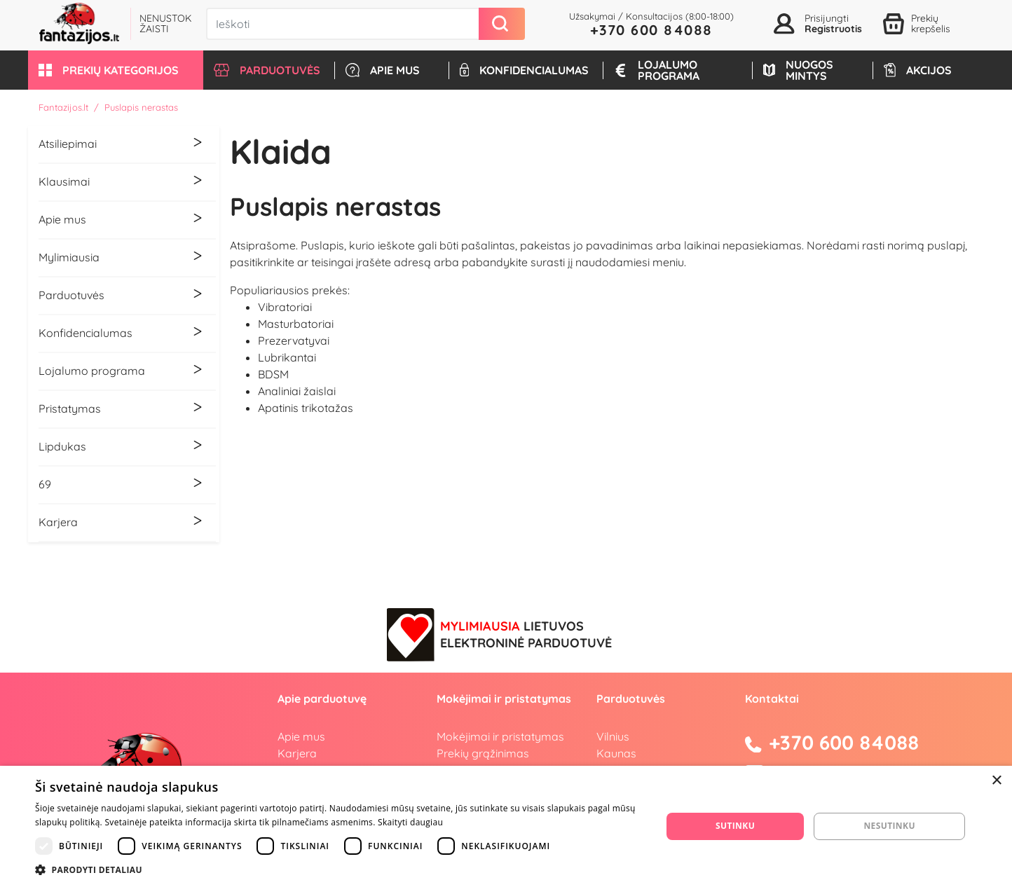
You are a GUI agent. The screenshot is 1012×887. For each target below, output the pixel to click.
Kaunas (616, 753)
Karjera (297, 753)
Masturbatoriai (296, 324)
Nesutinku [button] (889, 826)
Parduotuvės (630, 699)
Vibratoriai (285, 307)
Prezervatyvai (293, 341)
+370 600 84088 (651, 30)
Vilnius (612, 736)
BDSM (273, 374)
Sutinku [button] (735, 826)
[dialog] (506, 826)
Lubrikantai (287, 357)
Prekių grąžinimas (483, 753)
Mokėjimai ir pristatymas (500, 736)
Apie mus (301, 736)
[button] (115, 70)
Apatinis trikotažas (305, 408)
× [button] (996, 781)
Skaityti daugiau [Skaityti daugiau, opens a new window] (410, 822)
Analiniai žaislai (297, 391)
